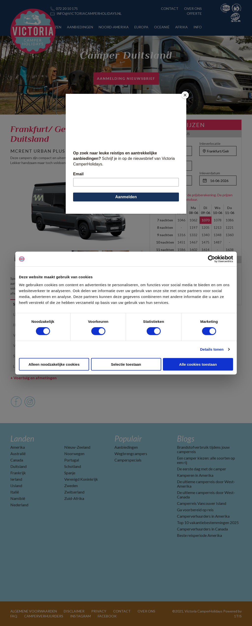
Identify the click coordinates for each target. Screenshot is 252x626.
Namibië (17, 498)
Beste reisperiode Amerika (199, 535)
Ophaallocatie (165, 143)
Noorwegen (74, 453)
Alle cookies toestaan (198, 364)
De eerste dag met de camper (201, 468)
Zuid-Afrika (74, 498)
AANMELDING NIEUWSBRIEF (126, 78)
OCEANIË (162, 27)
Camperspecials (128, 460)
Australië (18, 453)
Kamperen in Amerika (195, 475)
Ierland (16, 479)
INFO (197, 27)
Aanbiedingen (126, 447)
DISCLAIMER (74, 611)
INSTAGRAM (80, 616)
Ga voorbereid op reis (195, 509)
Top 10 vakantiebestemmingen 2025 (208, 522)
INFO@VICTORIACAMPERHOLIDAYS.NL (89, 13)
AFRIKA (181, 27)
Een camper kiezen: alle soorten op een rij (206, 460)
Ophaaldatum (165, 173)
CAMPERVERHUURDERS (43, 616)
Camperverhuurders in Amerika (203, 516)
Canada (16, 460)
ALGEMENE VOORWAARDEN (33, 611)
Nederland (19, 504)
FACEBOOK (107, 616)
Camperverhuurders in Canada (202, 529)
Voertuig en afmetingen (33, 377)
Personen (162, 158)
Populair (128, 438)
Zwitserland (74, 492)
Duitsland (18, 466)
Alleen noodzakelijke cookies (54, 364)
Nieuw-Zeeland (77, 447)
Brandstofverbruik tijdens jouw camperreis (203, 449)
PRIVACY (98, 611)
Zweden (71, 485)
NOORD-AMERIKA (114, 27)
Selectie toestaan (126, 364)
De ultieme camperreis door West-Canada (206, 494)
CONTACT (169, 8)
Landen (22, 438)
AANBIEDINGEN (80, 27)
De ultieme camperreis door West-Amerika (206, 483)
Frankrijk (18, 472)
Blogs (185, 438)
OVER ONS (193, 8)
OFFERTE (194, 13)
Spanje (69, 472)
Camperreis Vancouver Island (201, 503)
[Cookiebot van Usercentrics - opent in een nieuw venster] (211, 259)
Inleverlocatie (209, 143)
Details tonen (211, 349)
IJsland (16, 485)
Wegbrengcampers (130, 453)
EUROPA (141, 27)
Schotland (72, 466)
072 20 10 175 (67, 8)
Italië (14, 492)
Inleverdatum (209, 173)
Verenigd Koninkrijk (81, 479)
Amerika (17, 447)
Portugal (71, 460)
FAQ (13, 616)
